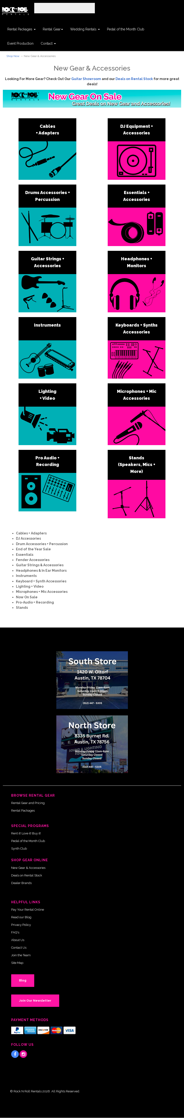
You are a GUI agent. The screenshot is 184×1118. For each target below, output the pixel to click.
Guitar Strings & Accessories (39, 565)
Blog (22, 980)
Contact (48, 43)
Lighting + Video (30, 586)
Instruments (47, 325)
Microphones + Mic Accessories (42, 592)
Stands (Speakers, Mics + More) (136, 464)
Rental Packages (21, 29)
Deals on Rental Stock (134, 79)
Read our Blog (21, 917)
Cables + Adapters (31, 533)
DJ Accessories (28, 538)
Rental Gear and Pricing (28, 803)
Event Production (20, 43)
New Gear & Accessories (28, 868)
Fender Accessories (32, 560)
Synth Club (19, 848)
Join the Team (21, 955)
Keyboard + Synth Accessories (41, 581)
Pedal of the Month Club (125, 29)
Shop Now (12, 56)
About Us (17, 940)
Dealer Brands (21, 883)
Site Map (17, 963)
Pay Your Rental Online (27, 909)
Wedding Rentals (85, 29)
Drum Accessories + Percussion (42, 544)
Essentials (24, 555)
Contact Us (18, 947)
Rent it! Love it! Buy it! (26, 833)
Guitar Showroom (86, 79)
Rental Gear (53, 29)
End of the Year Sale (33, 549)
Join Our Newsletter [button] (35, 1000)
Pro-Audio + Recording (35, 602)
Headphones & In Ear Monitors (41, 570)
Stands (22, 607)
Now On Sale (27, 597)
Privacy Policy (21, 925)
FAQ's (15, 932)
